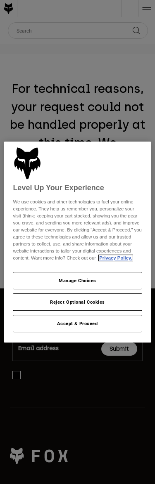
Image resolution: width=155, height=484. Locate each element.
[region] (77, 242)
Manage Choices (77, 281)
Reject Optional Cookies (77, 302)
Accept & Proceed (77, 323)
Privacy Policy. (115, 258)
